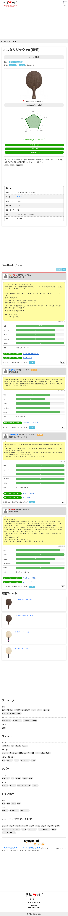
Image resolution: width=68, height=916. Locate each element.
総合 (3, 710)
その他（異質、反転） (42, 753)
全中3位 (34, 370)
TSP (12, 746)
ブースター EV (27, 582)
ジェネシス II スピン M (30, 423)
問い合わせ (34, 910)
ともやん (12, 370)
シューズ (5, 826)
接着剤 (54, 829)
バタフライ (6, 746)
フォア (33, 710)
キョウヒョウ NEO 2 (29, 493)
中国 (8, 803)
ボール (24, 829)
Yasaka (24, 746)
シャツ (31, 826)
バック (39, 710)
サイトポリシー (34, 905)
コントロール (24, 760)
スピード (10, 760)
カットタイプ (24, 810)
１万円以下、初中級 (30, 721)
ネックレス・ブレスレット (11, 829)
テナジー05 (26, 497)
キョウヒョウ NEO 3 (29, 578)
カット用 (31, 753)
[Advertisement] (34, 23)
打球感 (33, 760)
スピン (16, 760)
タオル (57, 826)
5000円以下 (26, 710)
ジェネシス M (27, 358)
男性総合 (10, 710)
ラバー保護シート (44, 829)
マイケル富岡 (13, 435)
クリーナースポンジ (8, 833)
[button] (34, 85)
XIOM (30, 778)
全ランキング (6, 721)
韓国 (18, 803)
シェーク (5, 753)
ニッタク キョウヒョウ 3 (31, 354)
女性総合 (17, 710)
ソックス (50, 826)
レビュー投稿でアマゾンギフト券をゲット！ (21, 848)
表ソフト (46, 710)
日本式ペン (13, 753)
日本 (3, 803)
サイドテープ (32, 829)
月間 (64, 269)
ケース (37, 826)
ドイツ (13, 803)
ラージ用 (35, 785)
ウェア (12, 826)
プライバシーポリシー (34, 902)
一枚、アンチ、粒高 (23, 785)
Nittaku (18, 746)
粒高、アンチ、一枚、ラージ (11, 713)
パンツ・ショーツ (22, 826)
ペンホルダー (17, 721)
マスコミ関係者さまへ (34, 908)
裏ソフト (5, 785)
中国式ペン (22, 753)
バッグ (43, 826)
